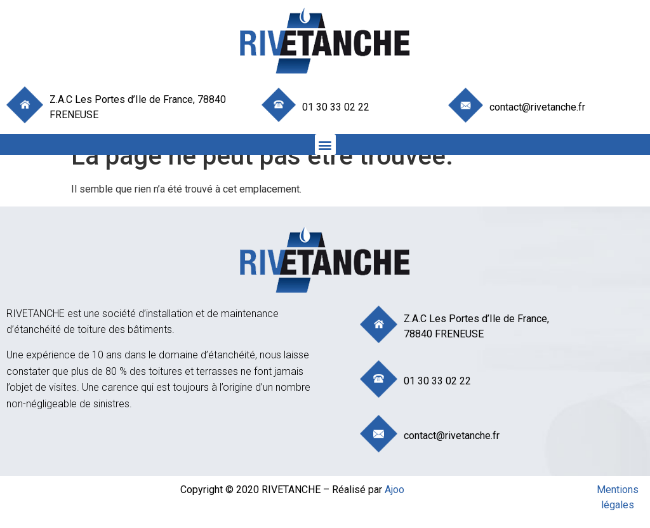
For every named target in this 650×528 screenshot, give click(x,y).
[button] (325, 144)
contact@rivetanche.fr (537, 107)
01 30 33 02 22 (335, 107)
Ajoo (394, 490)
